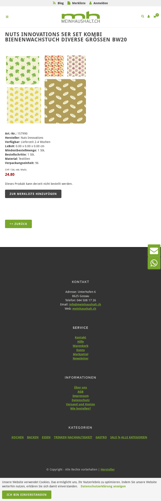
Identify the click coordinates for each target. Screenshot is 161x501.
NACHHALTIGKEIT (80, 437)
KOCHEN (18, 437)
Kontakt (80, 337)
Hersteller (108, 469)
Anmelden (100, 3)
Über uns (80, 387)
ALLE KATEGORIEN (134, 437)
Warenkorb (80, 346)
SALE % (115, 437)
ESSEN (46, 437)
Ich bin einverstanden (27, 494)
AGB (80, 391)
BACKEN (33, 437)
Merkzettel (80, 354)
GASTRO (101, 437)
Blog (61, 3)
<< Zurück (18, 224)
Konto (80, 350)
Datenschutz (81, 400)
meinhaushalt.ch (84, 308)
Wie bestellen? (80, 408)
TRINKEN (60, 437)
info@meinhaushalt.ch (85, 304)
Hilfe (80, 341)
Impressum (81, 396)
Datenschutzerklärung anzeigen (103, 486)
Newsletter (80, 358)
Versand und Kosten (80, 404)
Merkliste (79, 3)
